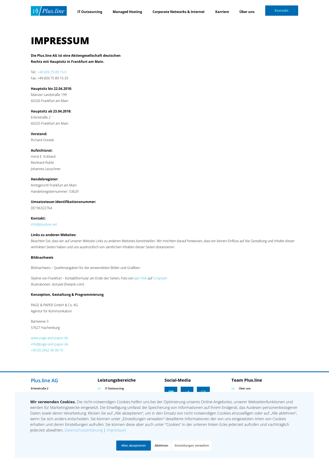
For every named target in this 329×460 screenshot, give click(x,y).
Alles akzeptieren (133, 445)
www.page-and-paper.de (49, 338)
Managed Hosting (127, 11)
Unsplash (160, 278)
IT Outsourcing (89, 11)
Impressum (116, 430)
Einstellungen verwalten (192, 445)
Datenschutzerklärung (84, 430)
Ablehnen (161, 445)
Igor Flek (140, 278)
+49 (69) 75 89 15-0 (52, 72)
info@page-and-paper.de (49, 344)
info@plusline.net (44, 224)
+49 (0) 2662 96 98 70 (47, 350)
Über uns (247, 11)
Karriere (222, 11)
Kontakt (282, 10)
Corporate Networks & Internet (179, 11)
